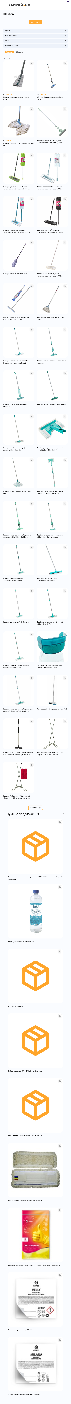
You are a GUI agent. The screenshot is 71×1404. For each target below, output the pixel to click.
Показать (9, 52)
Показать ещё (35, 808)
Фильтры (35, 22)
